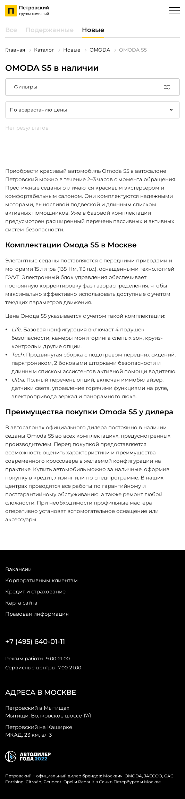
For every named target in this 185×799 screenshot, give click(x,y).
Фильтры (92, 87)
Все (11, 30)
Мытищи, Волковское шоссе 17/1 (48, 711)
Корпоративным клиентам (41, 580)
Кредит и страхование (35, 591)
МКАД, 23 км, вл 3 (38, 730)
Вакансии (18, 569)
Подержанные (49, 30)
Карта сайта (21, 602)
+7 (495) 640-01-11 (35, 641)
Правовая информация (37, 613)
